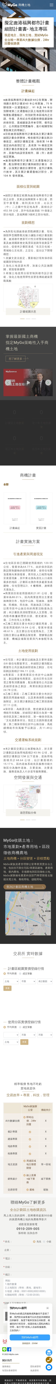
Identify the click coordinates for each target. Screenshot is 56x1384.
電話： (7, 1254)
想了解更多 (15, 358)
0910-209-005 (28, 1213)
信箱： (7, 1262)
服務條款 (6, 1350)
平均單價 (12, 969)
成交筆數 (27, 969)
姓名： (7, 1237)
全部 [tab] (6, 468)
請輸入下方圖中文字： (15, 1298)
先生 (39, 1237)
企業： (7, 1245)
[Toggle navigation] (51, 5)
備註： (7, 1270)
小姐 (48, 1237)
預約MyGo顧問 (30, 1337)
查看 (7, 984)
